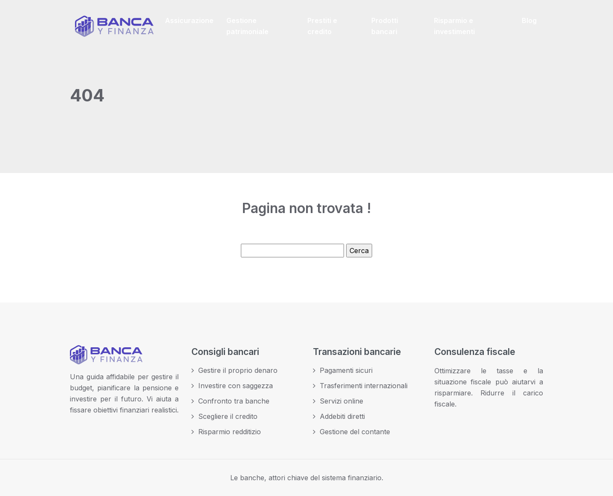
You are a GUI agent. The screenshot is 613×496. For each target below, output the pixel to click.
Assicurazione (189, 20)
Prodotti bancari (384, 26)
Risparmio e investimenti (454, 26)
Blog (529, 20)
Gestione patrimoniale (247, 26)
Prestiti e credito (322, 26)
